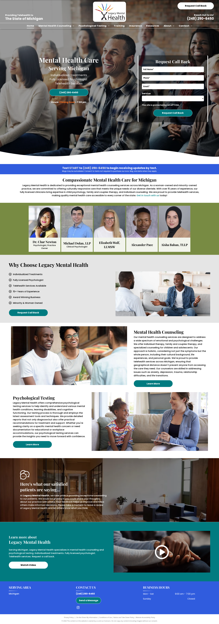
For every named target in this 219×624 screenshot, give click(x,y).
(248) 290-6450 (200, 18)
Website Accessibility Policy (145, 617)
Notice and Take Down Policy (124, 617)
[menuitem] (30, 25)
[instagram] (78, 607)
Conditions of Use (105, 617)
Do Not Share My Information (87, 617)
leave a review (95, 505)
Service (146, 93)
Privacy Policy (69, 617)
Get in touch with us (148, 195)
